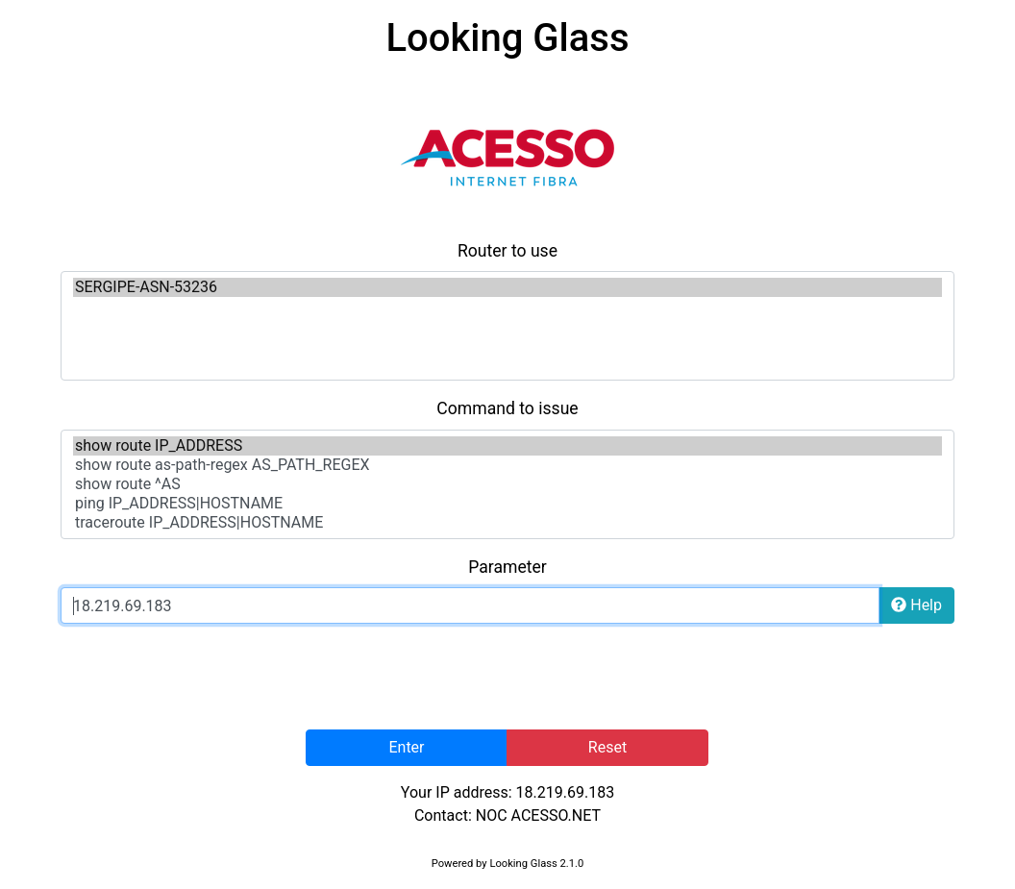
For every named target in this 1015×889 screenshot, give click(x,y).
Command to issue (507, 408)
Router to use (507, 250)
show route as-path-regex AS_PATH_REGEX (507, 465)
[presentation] (507, 676)
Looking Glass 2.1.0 (536, 863)
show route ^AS (507, 484)
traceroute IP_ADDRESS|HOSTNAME (507, 522)
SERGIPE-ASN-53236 (507, 287)
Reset (607, 747)
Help (916, 605)
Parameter (507, 567)
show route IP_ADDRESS (507, 446)
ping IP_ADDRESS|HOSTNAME (507, 503)
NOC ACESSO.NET (538, 815)
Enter (406, 747)
